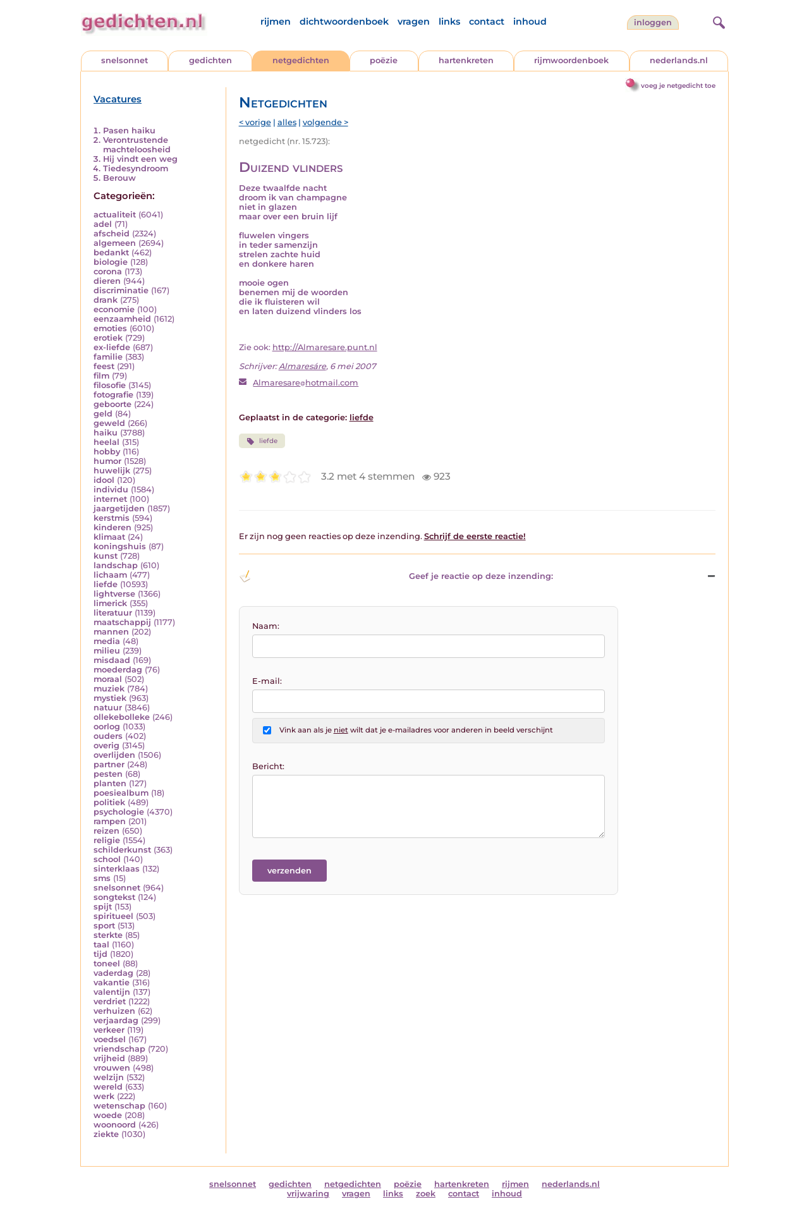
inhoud (530, 21)
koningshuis (120, 546)
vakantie (112, 982)
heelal (106, 442)
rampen (110, 821)
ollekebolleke (122, 717)
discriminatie (121, 290)
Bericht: (268, 766)
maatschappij (122, 622)
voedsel (110, 1039)
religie (107, 840)
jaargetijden (119, 508)
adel (103, 224)
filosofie (110, 385)
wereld (108, 1086)
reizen (106, 831)
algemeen (115, 243)
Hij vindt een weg (140, 159)
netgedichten (300, 60)
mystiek (110, 698)
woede (108, 1115)
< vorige (255, 122)
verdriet (110, 1001)
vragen (414, 21)
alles (286, 122)
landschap (116, 565)
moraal (108, 679)
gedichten (210, 60)
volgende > (325, 122)
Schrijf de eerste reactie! (475, 536)
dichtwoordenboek (344, 21)
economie (114, 309)
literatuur (113, 612)
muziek (109, 688)
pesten (108, 774)
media (107, 641)
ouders (108, 736)
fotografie (113, 394)
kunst (106, 556)
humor (107, 461)
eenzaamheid (122, 319)
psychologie (119, 812)
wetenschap (119, 1105)
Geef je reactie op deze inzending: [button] (396, 576)
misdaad (112, 660)
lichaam (110, 575)
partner (109, 764)
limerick (110, 603)
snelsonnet (124, 60)
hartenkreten (466, 60)
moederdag (118, 669)
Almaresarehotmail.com (305, 382)
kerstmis (112, 518)
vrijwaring (308, 1193)
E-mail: (267, 681)
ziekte (106, 1134)
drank (106, 300)
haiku (106, 432)
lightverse (114, 594)
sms (102, 878)
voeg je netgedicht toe (678, 86)
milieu (107, 650)
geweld (109, 423)
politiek (109, 802)
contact (486, 21)
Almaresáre (302, 366)
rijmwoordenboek (571, 60)
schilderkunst (122, 849)
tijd (100, 954)
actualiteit (115, 214)
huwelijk (112, 470)
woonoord (115, 1124)
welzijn (109, 1077)
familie (108, 357)
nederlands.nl (679, 60)
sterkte (108, 935)
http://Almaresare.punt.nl (324, 347)
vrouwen (112, 1068)
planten (110, 783)
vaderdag (113, 973)
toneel (107, 963)
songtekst (114, 897)
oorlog (107, 726)
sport (104, 925)
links (449, 21)
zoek (425, 1193)
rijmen (275, 21)
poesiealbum (121, 793)
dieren (107, 281)
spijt (103, 906)
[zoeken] (717, 21)
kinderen (112, 527)
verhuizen (114, 1011)
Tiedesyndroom (135, 168)
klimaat (109, 537)
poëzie (384, 60)
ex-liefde (112, 347)
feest (104, 366)
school (107, 859)
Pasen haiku (129, 130)
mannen (111, 631)
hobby (107, 451)
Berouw (119, 178)
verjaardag (116, 1020)
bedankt (111, 252)
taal (101, 944)
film (101, 375)
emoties (110, 328)
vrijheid (109, 1058)
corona (108, 271)
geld (103, 413)
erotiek (108, 338)
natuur (108, 707)
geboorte (112, 404)
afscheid (112, 233)
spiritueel (113, 916)
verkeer (109, 1030)
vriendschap (119, 1049)
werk (104, 1096)
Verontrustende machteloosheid (137, 144)
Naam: (265, 626)
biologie (111, 262)
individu (111, 489)
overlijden (114, 755)
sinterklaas (117, 868)
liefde (106, 584)
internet (110, 499)
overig (106, 745)
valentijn (112, 992)
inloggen (653, 22)
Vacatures (118, 99)
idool (104, 480)
